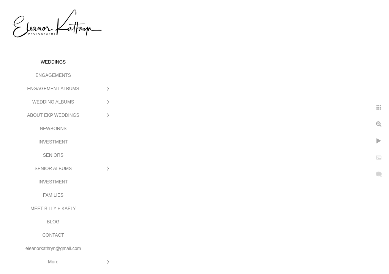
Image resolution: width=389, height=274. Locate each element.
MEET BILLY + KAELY (53, 208)
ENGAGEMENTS (53, 75)
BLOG (53, 222)
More (53, 261)
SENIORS (53, 155)
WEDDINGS (53, 62)
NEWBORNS (53, 128)
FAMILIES (53, 195)
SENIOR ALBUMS (53, 168)
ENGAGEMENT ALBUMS (53, 88)
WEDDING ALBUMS (53, 102)
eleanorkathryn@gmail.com (53, 248)
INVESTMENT (53, 142)
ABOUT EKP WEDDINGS (53, 115)
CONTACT (53, 235)
